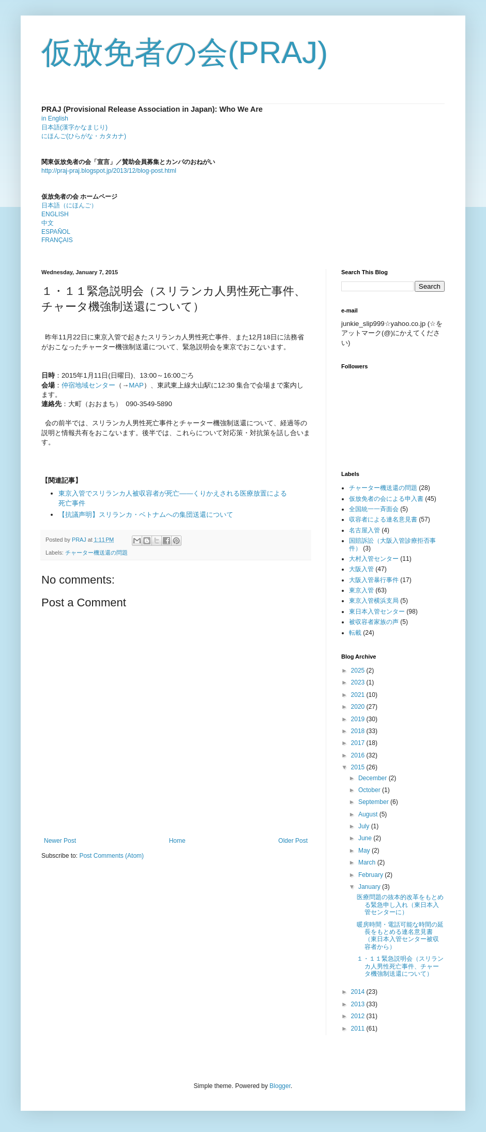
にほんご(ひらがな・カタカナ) (83, 136)
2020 (359, 706)
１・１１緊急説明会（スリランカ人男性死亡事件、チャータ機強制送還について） (400, 966)
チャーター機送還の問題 (96, 552)
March (367, 862)
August (368, 814)
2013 (359, 1004)
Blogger (280, 1086)
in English (54, 118)
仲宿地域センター (88, 385)
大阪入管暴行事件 (374, 580)
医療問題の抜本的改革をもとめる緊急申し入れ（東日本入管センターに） (400, 904)
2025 (359, 670)
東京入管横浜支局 (374, 600)
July (364, 826)
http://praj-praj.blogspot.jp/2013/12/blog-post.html (108, 170)
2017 (359, 743)
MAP (136, 385)
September (374, 802)
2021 (359, 694)
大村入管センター (374, 558)
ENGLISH (55, 214)
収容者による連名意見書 (383, 519)
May (365, 850)
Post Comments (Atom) (111, 855)
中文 (47, 223)
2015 (359, 767)
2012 (359, 1016)
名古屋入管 (364, 530)
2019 (359, 719)
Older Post (293, 840)
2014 (359, 991)
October (370, 790)
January (370, 886)
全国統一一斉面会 (374, 509)
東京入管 (361, 590)
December (373, 778)
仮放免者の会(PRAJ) (184, 52)
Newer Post (60, 840)
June (365, 838)
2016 (359, 755)
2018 (359, 731)
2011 (359, 1028)
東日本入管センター (377, 611)
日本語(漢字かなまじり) (74, 127)
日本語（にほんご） (69, 205)
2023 (359, 682)
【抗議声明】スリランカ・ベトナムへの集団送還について (145, 514)
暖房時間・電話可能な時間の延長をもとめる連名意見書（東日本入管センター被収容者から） (400, 935)
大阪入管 (361, 569)
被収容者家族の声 (374, 621)
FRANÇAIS (57, 240)
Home (177, 840)
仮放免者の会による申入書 (386, 498)
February (371, 874)
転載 (355, 632)
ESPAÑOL (55, 231)
